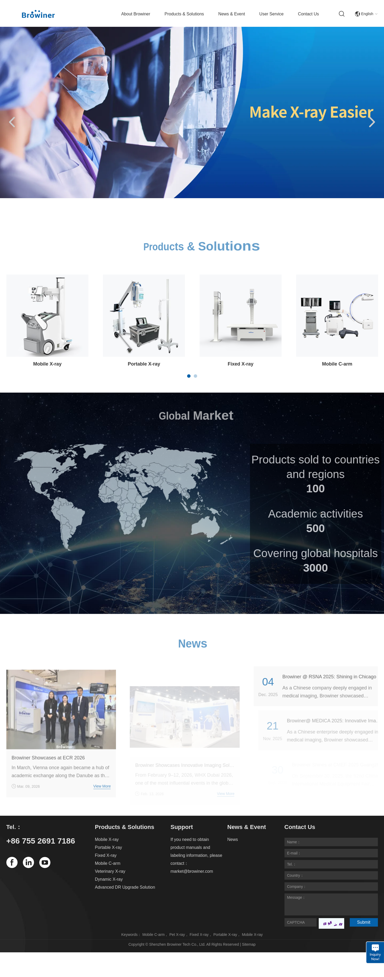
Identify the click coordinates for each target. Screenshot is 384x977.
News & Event (231, 14)
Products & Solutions (184, 14)
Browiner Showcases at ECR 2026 (48, 765)
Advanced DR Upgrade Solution (125, 887)
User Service (271, 14)
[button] (12, 122)
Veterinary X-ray (110, 871)
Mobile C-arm (337, 364)
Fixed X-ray (240, 364)
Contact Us (308, 14)
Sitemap (249, 944)
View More (102, 793)
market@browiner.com (192, 871)
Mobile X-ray (47, 364)
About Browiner (135, 14)
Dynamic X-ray (109, 879)
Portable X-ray (144, 364)
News (232, 839)
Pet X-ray (177, 934)
